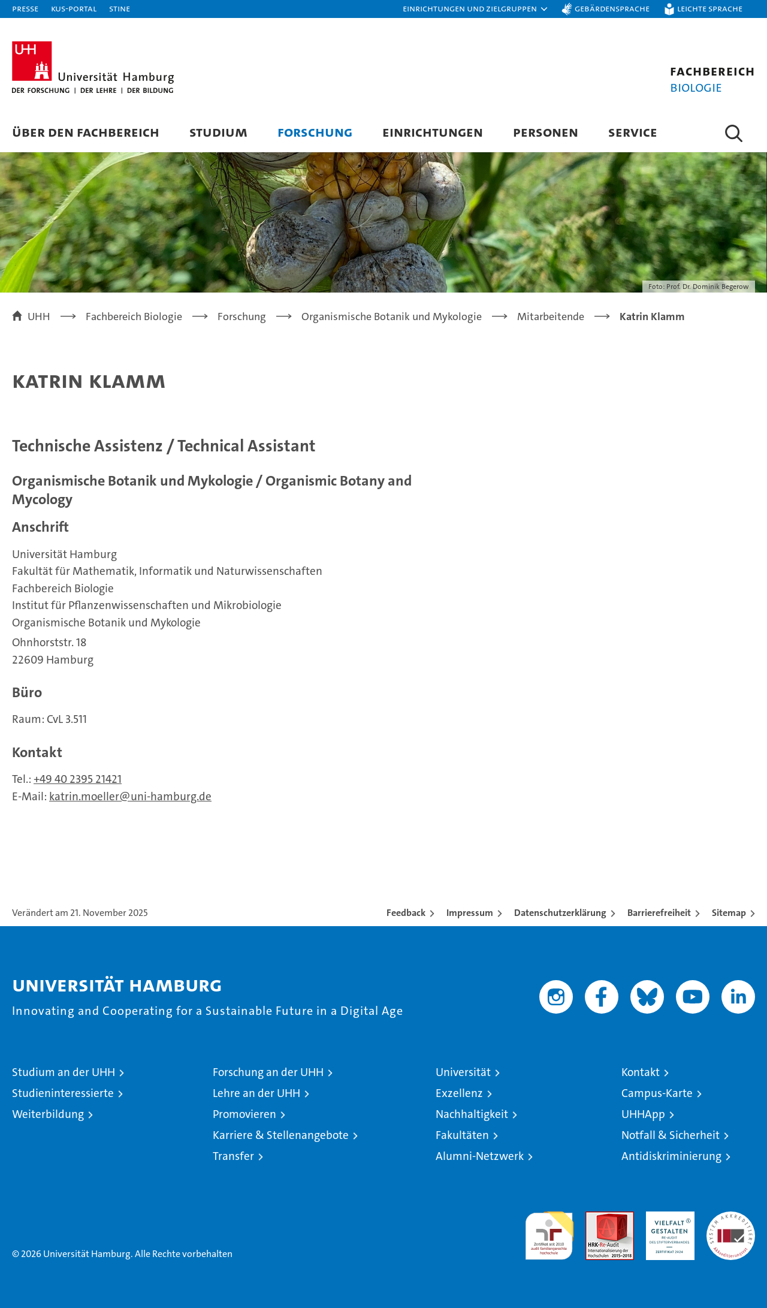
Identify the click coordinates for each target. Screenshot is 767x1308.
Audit (596, 1217)
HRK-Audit (667, 1217)
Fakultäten (462, 1135)
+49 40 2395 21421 (78, 778)
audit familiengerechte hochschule (549, 1230)
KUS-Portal (73, 8)
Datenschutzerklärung (560, 912)
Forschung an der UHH (268, 1072)
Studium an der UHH (63, 1072)
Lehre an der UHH (256, 1093)
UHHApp (643, 1114)
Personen (545, 131)
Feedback (405, 912)
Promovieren (244, 1114)
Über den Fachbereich (85, 131)
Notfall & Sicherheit (670, 1135)
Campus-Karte (657, 1093)
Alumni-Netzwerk (480, 1156)
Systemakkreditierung (730, 1217)
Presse (25, 8)
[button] (476, 9)
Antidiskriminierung (671, 1156)
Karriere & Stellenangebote (281, 1135)
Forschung (314, 131)
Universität (463, 1072)
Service (632, 131)
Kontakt (640, 1072)
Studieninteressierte (63, 1093)
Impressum (469, 912)
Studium (218, 131)
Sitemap (729, 912)
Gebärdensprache (612, 8)
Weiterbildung (48, 1114)
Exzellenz (459, 1093)
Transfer (233, 1156)
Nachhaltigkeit (472, 1114)
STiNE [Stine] (119, 8)
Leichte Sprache (709, 8)
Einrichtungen (432, 131)
